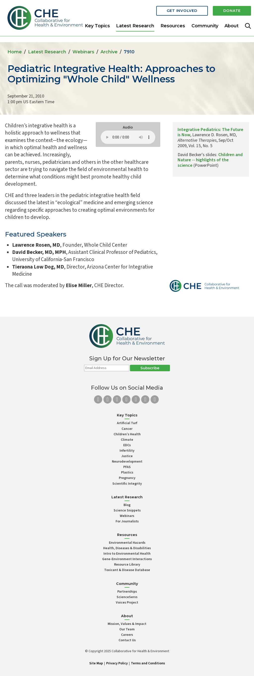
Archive (109, 52)
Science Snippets (127, 510)
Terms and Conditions (148, 663)
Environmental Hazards (127, 542)
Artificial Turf (127, 423)
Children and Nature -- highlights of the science (210, 160)
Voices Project (127, 602)
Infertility (127, 450)
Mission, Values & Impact (127, 623)
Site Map (96, 663)
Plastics (127, 472)
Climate (127, 439)
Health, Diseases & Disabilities (127, 548)
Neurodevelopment (127, 461)
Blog (127, 505)
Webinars (83, 52)
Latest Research (135, 26)
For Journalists (127, 521)
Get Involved (182, 10)
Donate (232, 10)
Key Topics (97, 26)
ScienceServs (127, 597)
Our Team (127, 629)
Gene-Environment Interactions (127, 559)
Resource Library (127, 564)
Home (14, 52)
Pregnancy (127, 477)
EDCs (127, 445)
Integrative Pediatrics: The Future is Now (210, 132)
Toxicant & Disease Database (127, 570)
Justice (127, 456)
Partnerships (127, 591)
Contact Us (127, 640)
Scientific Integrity (127, 483)
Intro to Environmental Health (127, 553)
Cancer (127, 428)
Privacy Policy (117, 663)
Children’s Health (127, 434)
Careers (127, 634)
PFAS (127, 467)
